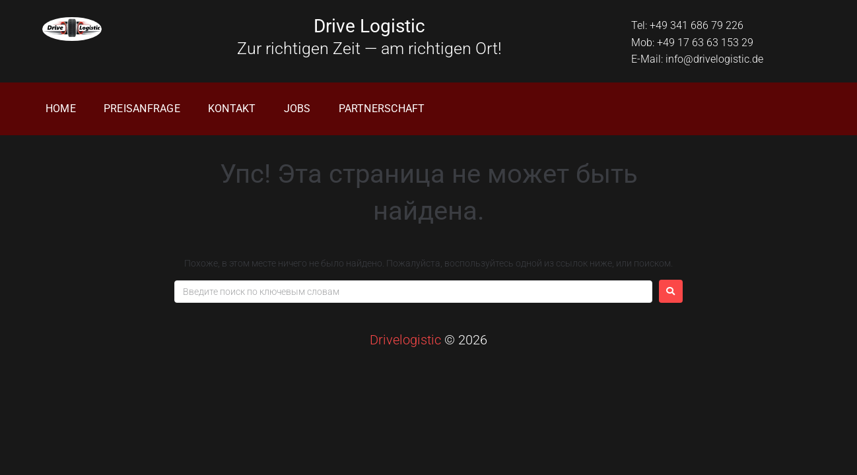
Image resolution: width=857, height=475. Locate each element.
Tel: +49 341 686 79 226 (687, 25)
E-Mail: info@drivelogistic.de (697, 59)
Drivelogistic (405, 340)
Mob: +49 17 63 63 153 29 (692, 42)
